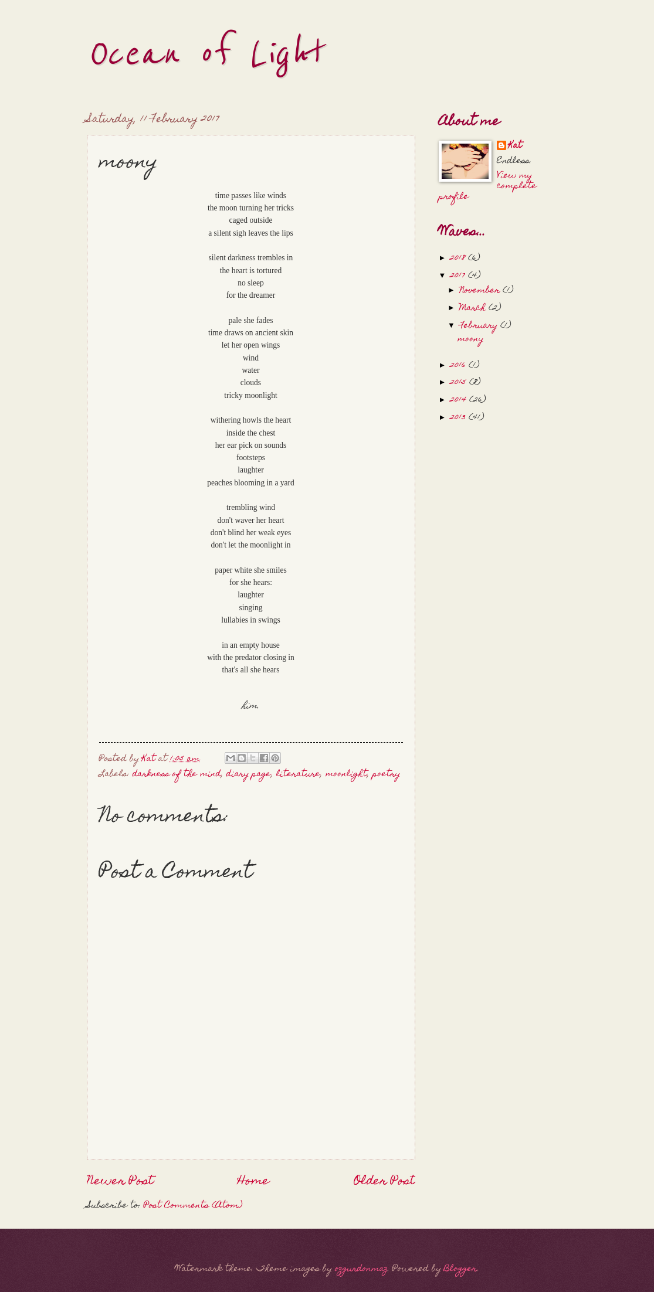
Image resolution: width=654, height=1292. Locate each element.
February (479, 326)
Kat (515, 146)
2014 (459, 400)
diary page (248, 774)
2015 (459, 383)
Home (253, 1182)
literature (298, 774)
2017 (459, 276)
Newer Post (120, 1182)
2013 (459, 418)
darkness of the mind (177, 774)
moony (470, 339)
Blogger (460, 1269)
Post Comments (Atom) (193, 1206)
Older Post (384, 1182)
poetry (386, 774)
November (481, 291)
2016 (459, 366)
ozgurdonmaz (361, 1269)
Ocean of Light (204, 53)
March (474, 308)
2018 (459, 258)
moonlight (346, 774)
